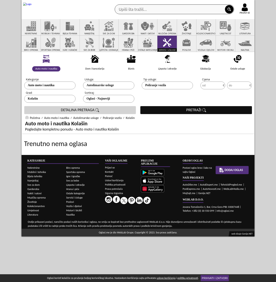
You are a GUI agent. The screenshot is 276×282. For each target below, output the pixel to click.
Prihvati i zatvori (215, 278)
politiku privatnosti (187, 278)
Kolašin (33, 113)
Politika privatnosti (115, 230)
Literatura (32, 260)
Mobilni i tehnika (36, 217)
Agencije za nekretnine (146, 31)
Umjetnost (33, 256)
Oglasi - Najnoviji (98, 113)
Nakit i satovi (34, 239)
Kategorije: (32, 94)
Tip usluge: (150, 94)
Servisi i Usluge (74, 243)
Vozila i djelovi (74, 251)
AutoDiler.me (190, 230)
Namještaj (32, 226)
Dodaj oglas (242, 31)
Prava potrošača (113, 234)
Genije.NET (204, 238)
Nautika (70, 260)
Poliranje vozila (155, 99)
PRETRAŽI (196, 124)
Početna (35, 132)
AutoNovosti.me (212, 234)
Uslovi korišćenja (114, 226)
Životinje (32, 247)
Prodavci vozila (110, 31)
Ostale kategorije (75, 239)
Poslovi (70, 247)
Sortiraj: (89, 107)
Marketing (188, 4)
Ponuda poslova (213, 31)
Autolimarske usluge (100, 99)
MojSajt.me (189, 238)
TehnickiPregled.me (231, 230)
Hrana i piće (72, 234)
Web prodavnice (79, 31)
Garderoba (33, 234)
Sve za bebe (72, 226)
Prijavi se (110, 213)
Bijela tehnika (34, 222)
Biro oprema (73, 213)
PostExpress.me (191, 234)
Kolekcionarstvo (36, 251)
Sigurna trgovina (114, 238)
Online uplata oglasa (237, 4)
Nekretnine (33, 213)
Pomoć (109, 221)
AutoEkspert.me (209, 230)
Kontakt (209, 3)
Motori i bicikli (74, 256)
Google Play (116, 3)
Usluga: (89, 94)
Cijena (206, 94)
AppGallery (165, 4)
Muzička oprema (36, 243)
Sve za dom (33, 230)
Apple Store (141, 3)
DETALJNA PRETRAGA (80, 124)
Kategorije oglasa (47, 31)
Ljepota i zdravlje (75, 230)
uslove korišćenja (166, 278)
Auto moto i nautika (41, 99)
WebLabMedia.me (233, 234)
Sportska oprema (75, 217)
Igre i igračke (73, 222)
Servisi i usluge (182, 31)
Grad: (29, 107)
